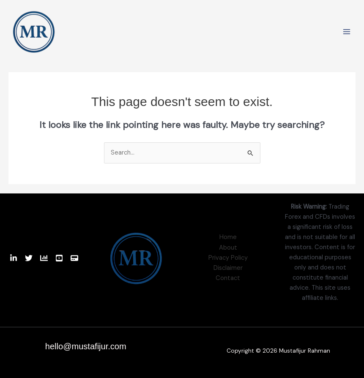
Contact (228, 278)
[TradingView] (44, 258)
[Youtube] (59, 258)
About (228, 248)
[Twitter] (29, 258)
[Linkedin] (13, 258)
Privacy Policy (228, 258)
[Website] (74, 258)
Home (228, 237)
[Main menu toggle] (347, 32)
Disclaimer (228, 268)
